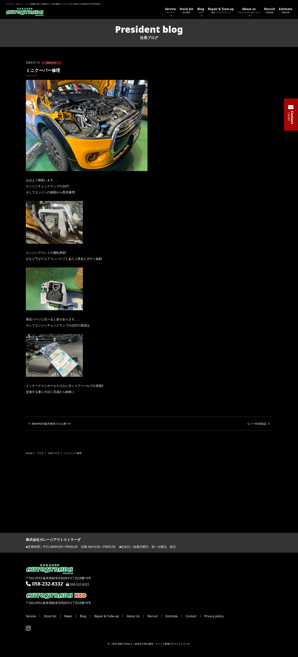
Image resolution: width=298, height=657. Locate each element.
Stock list (186, 10)
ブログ (40, 453)
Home (29, 453)
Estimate (285, 10)
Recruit (269, 10)
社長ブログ (51, 63)
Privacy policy (214, 616)
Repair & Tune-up (221, 10)
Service (170, 12)
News (68, 616)
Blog (200, 12)
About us (249, 12)
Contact (191, 616)
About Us (133, 616)
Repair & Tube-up (106, 616)
